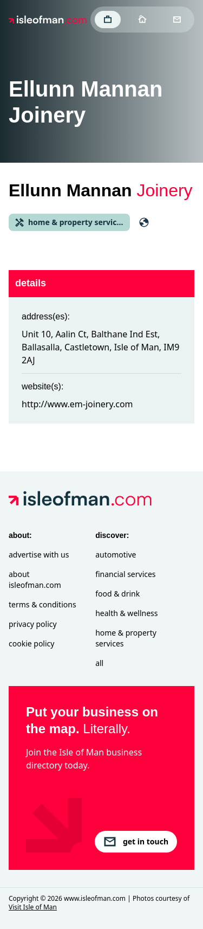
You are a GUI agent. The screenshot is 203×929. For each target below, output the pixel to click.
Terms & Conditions (42, 604)
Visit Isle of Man (33, 907)
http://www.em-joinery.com (77, 404)
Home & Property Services (125, 638)
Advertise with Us (39, 554)
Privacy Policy (33, 624)
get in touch (135, 841)
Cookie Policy (31, 643)
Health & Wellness (126, 613)
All (99, 663)
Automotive (115, 554)
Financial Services (125, 574)
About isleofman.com (35, 579)
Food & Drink (117, 593)
